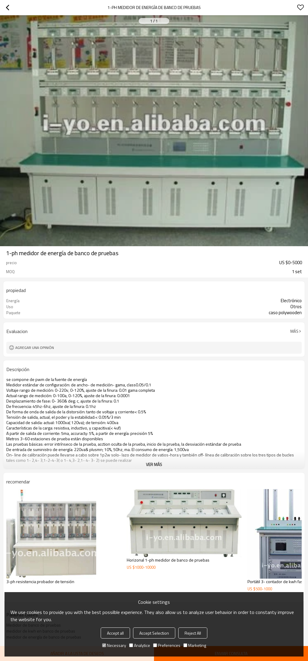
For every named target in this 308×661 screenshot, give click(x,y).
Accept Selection (154, 633)
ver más (154, 464)
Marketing (194, 645)
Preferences (166, 645)
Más (294, 331)
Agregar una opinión (34, 347)
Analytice (139, 645)
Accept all (115, 633)
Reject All (193, 633)
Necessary (114, 645)
